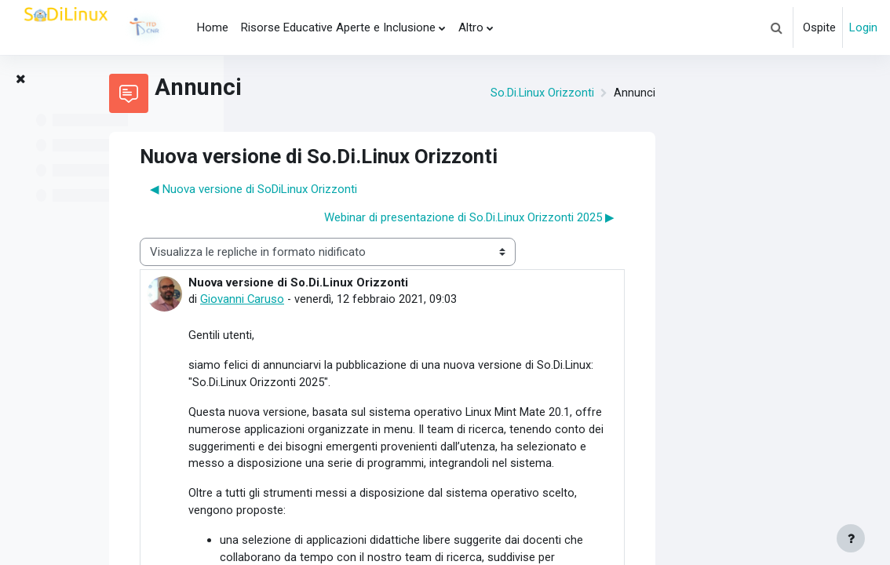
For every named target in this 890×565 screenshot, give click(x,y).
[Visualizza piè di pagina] (851, 538)
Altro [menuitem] (470, 27)
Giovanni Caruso (417, 300)
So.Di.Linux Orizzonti (717, 93)
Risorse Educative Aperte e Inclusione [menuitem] (338, 27)
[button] (776, 27)
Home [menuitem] (212, 27)
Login (863, 27)
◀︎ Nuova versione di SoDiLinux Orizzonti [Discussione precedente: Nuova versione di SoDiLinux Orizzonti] (428, 189)
